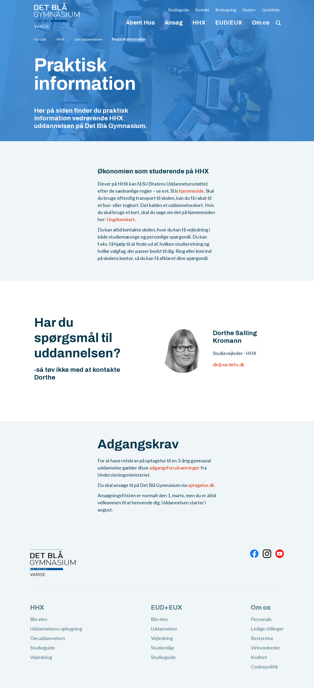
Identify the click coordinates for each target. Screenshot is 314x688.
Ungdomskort (121, 219)
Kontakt (202, 9)
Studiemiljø (162, 648)
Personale (261, 619)
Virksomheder (265, 648)
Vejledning (41, 657)
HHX (199, 23)
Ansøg (173, 23)
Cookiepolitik (264, 667)
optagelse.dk (201, 485)
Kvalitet (259, 657)
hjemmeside (191, 191)
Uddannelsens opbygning (56, 629)
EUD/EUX (228, 23)
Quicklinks (271, 9)
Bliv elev (38, 619)
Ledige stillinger (267, 629)
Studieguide (178, 9)
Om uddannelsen (88, 39)
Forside (40, 39)
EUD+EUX (166, 607)
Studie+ (249, 9)
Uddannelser (164, 629)
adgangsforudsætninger (174, 468)
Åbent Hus (140, 23)
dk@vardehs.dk (228, 364)
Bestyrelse (262, 638)
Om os (261, 23)
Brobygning (225, 9)
